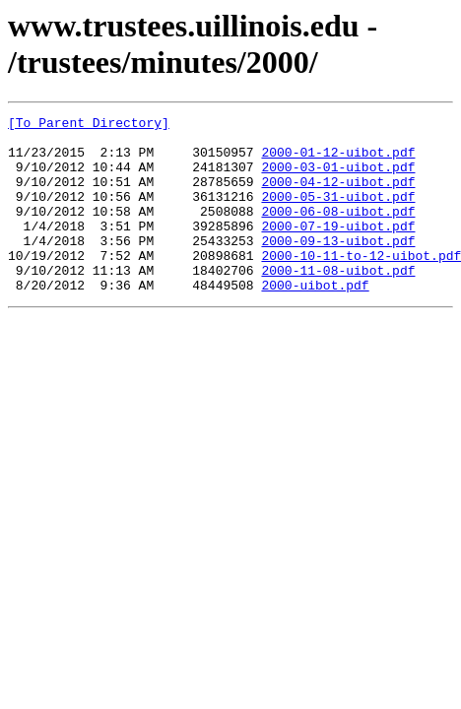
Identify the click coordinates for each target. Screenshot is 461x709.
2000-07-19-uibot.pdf (338, 249)
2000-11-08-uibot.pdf (338, 302)
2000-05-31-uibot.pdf (338, 214)
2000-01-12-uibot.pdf (338, 160)
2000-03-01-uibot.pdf (338, 178)
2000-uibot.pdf (314, 320)
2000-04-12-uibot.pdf (338, 196)
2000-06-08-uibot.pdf (338, 231)
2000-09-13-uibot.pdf (338, 267)
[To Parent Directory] (88, 125)
